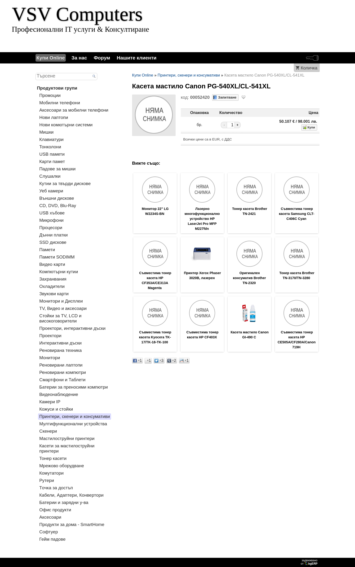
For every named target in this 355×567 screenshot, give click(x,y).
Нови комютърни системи (66, 124)
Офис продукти (55, 509)
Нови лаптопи (53, 117)
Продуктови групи (57, 88)
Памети (47, 249)
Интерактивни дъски (60, 342)
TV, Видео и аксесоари (63, 308)
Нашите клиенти (136, 57)
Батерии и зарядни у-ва (63, 502)
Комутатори (51, 473)
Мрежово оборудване (61, 465)
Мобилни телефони (59, 102)
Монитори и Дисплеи (61, 301)
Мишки (46, 132)
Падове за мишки (57, 168)
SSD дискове (53, 242)
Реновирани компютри (62, 372)
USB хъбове (52, 212)
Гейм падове (52, 539)
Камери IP (49, 401)
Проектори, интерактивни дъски (72, 328)
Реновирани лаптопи (61, 365)
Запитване (227, 97)
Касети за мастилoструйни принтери (66, 448)
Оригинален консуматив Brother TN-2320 (249, 279)
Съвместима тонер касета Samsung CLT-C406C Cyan (296, 214)
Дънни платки (53, 234)
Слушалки (50, 176)
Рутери (46, 480)
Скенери (48, 431)
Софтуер (48, 531)
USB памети (52, 154)
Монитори (49, 357)
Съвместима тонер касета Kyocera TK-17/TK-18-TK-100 (155, 340)
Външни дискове (56, 198)
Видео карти (52, 264)
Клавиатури (51, 139)
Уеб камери (51, 190)
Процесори (50, 227)
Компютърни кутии (58, 271)
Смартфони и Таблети (62, 379)
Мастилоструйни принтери (66, 438)
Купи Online (50, 57)
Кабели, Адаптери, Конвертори (71, 495)
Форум (102, 57)
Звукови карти (54, 293)
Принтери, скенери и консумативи (74, 416)
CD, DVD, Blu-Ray (57, 205)
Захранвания (52, 279)
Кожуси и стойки (56, 409)
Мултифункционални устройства (73, 423)
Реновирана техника (60, 350)
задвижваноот (309, 562)
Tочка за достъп (56, 487)
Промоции (50, 95)
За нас (79, 57)
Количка (309, 67)
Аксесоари (50, 517)
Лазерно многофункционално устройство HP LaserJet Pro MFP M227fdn (202, 219)
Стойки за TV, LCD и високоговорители (60, 318)
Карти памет (52, 161)
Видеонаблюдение (58, 394)
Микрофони (51, 220)
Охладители (52, 286)
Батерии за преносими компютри (73, 387)
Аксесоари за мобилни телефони (73, 110)
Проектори (50, 335)
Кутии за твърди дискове (65, 183)
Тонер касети (53, 458)
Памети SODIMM (57, 256)
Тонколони (50, 146)
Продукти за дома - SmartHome (71, 524)
